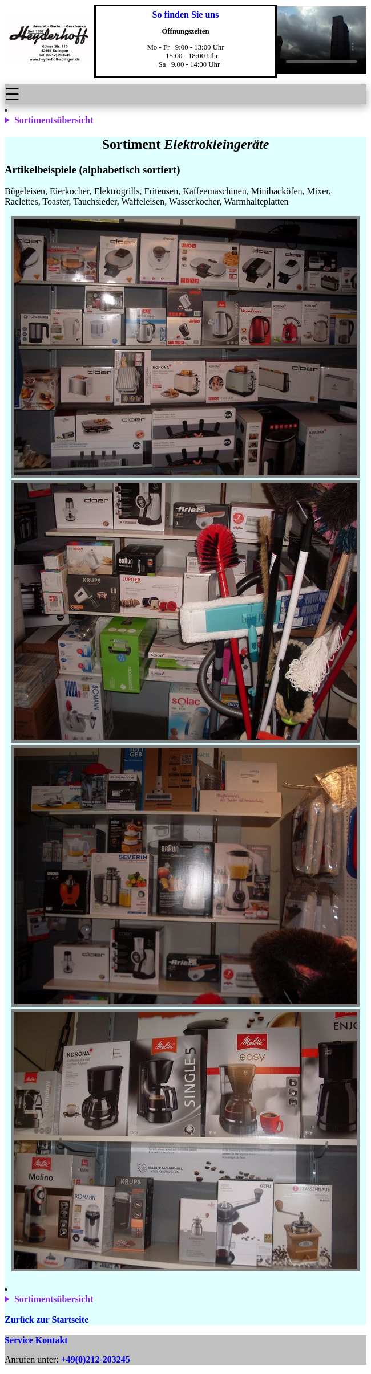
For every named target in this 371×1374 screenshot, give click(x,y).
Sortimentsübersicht (54, 120)
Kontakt (51, 1340)
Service (19, 1340)
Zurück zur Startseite (46, 1319)
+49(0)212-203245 (95, 1359)
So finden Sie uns (185, 14)
